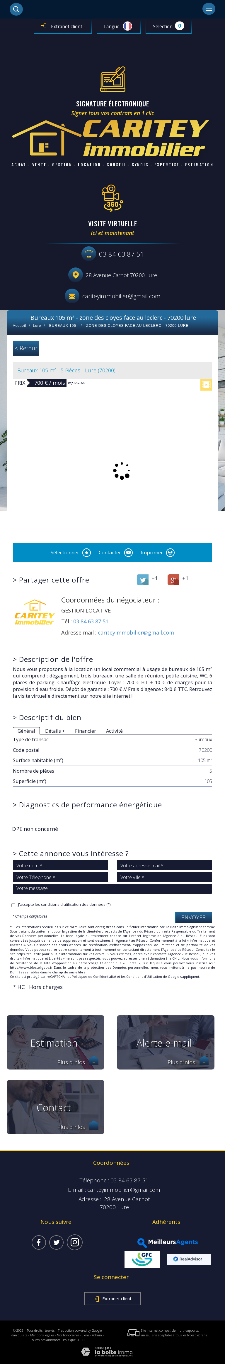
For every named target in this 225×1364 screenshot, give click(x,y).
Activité (114, 730)
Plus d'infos (77, 1062)
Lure (37, 326)
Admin (97, 1335)
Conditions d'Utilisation (144, 976)
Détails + (55, 730)
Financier (85, 730)
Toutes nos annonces (45, 1340)
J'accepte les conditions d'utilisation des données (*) (64, 904)
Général (26, 730)
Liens (85, 1335)
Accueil (19, 326)
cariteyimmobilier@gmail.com (121, 296)
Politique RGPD (73, 1340)
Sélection (163, 27)
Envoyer (193, 917)
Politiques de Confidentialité (94, 976)
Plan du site (19, 1335)
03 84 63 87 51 (90, 621)
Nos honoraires (68, 1335)
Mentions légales (42, 1335)
